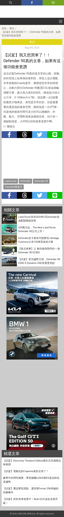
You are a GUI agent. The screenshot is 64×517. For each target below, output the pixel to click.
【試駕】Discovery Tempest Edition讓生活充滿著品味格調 (32, 462)
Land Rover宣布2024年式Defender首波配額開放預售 (38, 218)
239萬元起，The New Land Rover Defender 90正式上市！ (37, 229)
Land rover (10, 181)
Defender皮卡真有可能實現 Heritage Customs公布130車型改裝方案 (38, 240)
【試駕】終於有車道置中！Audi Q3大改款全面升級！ (30, 501)
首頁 (4, 28)
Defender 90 (41, 181)
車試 (11, 28)
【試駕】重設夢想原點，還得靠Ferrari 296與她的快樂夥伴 (31, 490)
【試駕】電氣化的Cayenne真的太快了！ (26, 471)
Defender (25, 181)
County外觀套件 (13, 186)
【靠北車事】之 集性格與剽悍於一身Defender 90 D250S (39, 250)
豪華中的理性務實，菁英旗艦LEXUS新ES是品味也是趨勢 (31, 479)
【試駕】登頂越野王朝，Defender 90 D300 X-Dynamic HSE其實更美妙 (39, 261)
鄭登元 (11, 126)
